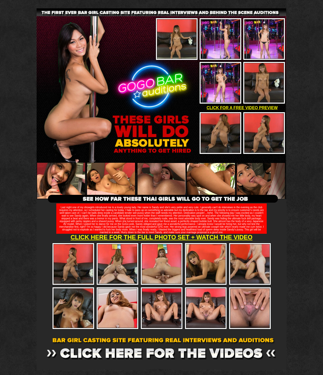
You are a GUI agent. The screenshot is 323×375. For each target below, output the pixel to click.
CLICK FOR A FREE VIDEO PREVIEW (242, 108)
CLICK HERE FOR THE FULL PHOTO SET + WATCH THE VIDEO (162, 237)
